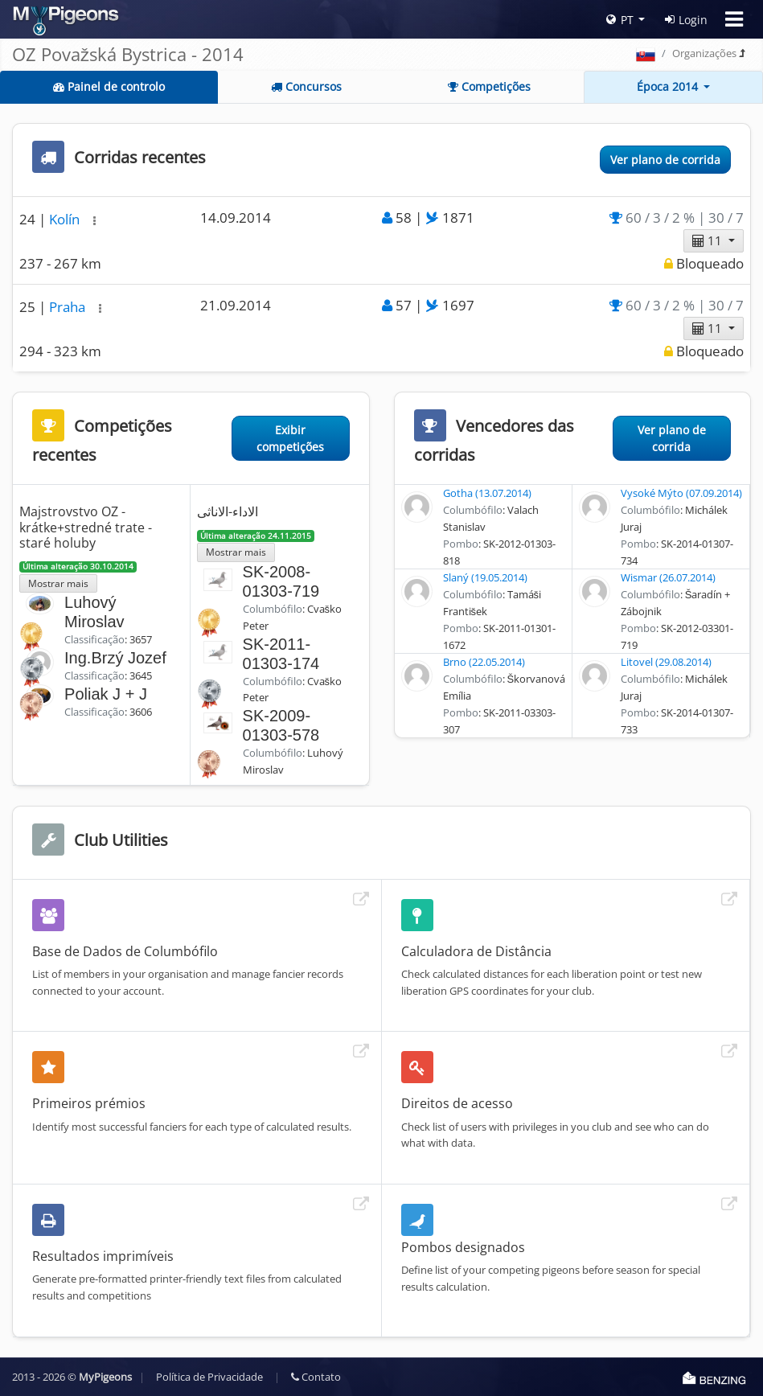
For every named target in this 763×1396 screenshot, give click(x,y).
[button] (94, 221)
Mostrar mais (58, 583)
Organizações (704, 53)
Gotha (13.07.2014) (487, 493)
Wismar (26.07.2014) (668, 577)
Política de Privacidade (209, 1376)
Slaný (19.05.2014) (485, 577)
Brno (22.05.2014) (484, 662)
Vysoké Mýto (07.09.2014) (681, 493)
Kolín (66, 219)
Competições (489, 86)
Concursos (306, 86)
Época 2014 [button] (669, 86)
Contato (316, 1376)
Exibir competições (290, 438)
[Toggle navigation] (734, 19)
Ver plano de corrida (665, 159)
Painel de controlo (109, 86)
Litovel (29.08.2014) (666, 662)
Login (686, 19)
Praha (68, 307)
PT (620, 19)
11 (708, 240)
